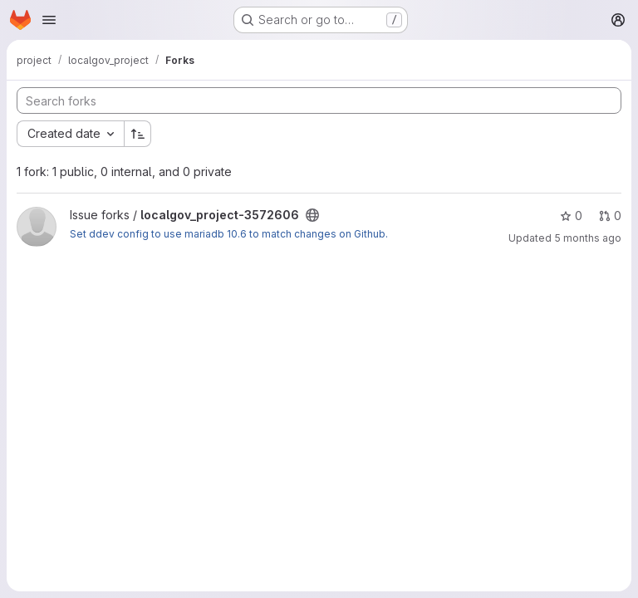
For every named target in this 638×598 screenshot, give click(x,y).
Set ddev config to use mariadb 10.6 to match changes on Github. (229, 234)
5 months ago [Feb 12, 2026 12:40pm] (587, 238)
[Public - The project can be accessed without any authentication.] (312, 215)
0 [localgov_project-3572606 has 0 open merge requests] (610, 215)
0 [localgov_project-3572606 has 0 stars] (571, 215)
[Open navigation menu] (49, 20)
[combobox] (70, 133)
